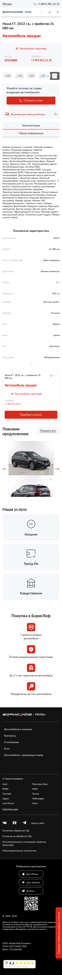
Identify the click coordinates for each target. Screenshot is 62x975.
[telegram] (24, 823)
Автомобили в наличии (18, 729)
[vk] (4, 823)
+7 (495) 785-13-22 (48, 4)
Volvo (35, 803)
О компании (11, 742)
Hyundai (6, 793)
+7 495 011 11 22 (41, 60)
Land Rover (8, 803)
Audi (4, 784)
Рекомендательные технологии (19, 850)
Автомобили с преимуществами (23, 755)
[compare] (49, 12)
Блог (7, 748)
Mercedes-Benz (40, 784)
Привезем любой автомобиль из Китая (58, 933)
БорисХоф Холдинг (20, 943)
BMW (5, 788)
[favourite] (41, 12)
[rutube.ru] (15, 823)
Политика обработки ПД (15, 830)
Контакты (10, 735)
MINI (35, 788)
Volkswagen (38, 798)
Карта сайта (37, 823)
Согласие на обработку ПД (16, 836)
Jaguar (5, 798)
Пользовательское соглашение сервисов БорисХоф (24, 843)
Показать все (48, 430)
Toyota (35, 793)
